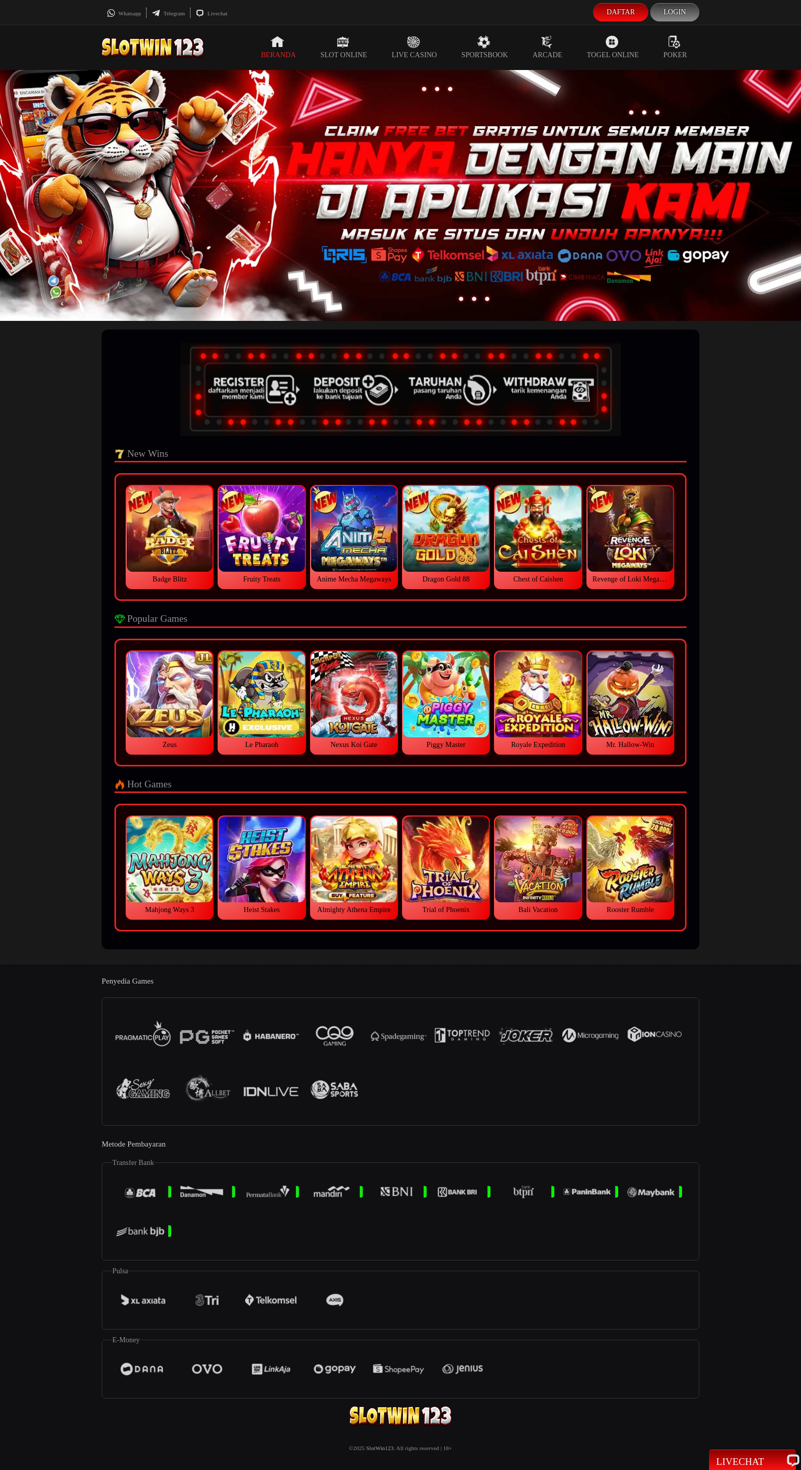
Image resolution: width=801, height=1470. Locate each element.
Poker (675, 47)
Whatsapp (124, 13)
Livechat (211, 13)
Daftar (620, 12)
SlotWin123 (380, 1448)
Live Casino (414, 47)
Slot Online (343, 47)
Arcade (547, 47)
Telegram (168, 13)
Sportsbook (484, 47)
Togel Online (613, 47)
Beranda (278, 47)
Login (675, 12)
